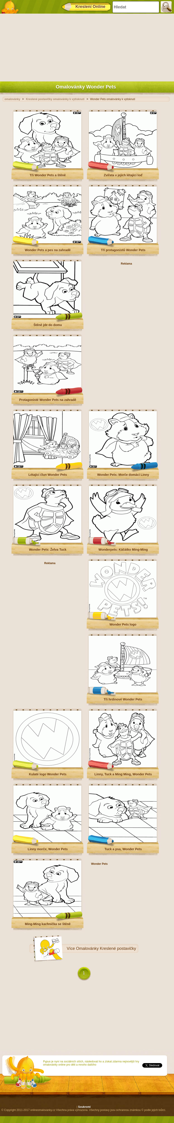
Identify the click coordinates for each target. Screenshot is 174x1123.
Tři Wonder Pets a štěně (48, 175)
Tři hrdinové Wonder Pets (123, 699)
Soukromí (84, 1106)
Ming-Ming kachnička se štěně (48, 924)
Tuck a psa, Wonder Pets (123, 849)
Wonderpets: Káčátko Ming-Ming (123, 549)
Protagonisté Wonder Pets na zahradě (47, 400)
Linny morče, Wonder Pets (48, 849)
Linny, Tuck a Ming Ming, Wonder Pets (123, 774)
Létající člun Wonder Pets (47, 475)
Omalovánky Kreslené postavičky (106, 948)
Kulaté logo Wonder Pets (47, 774)
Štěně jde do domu (48, 325)
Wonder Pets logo (122, 624)
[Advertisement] (86, 46)
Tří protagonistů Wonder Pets (123, 250)
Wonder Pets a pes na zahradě (47, 250)
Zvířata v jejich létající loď (123, 175)
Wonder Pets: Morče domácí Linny (123, 475)
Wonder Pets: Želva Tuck (47, 549)
